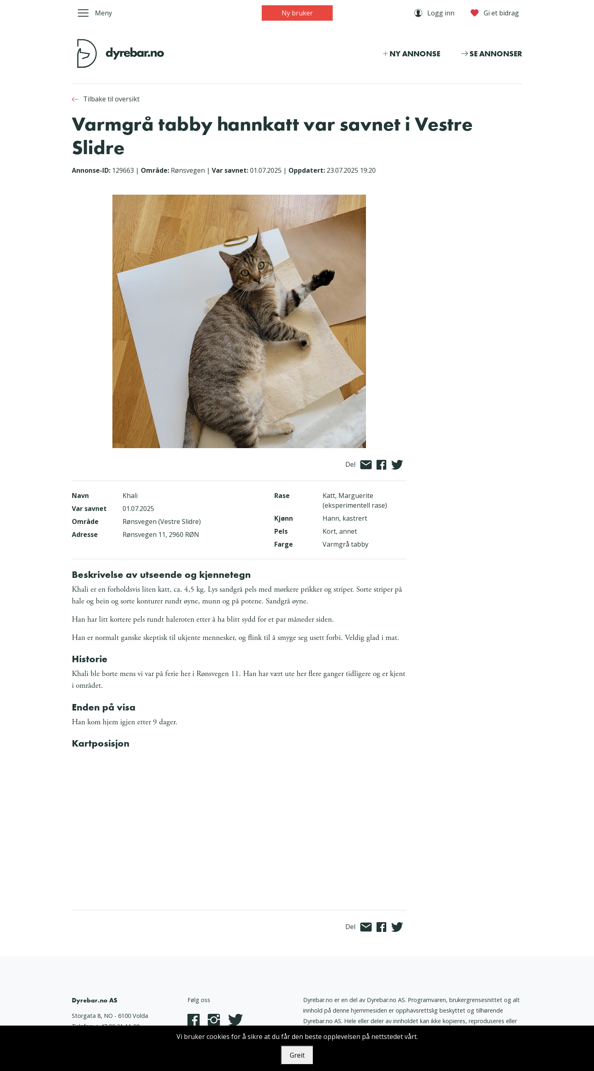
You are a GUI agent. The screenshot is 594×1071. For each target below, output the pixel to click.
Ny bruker (297, 13)
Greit (297, 1055)
